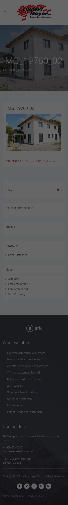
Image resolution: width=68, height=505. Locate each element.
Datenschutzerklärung (15, 252)
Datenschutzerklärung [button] (35, 310)
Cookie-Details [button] (17, 310)
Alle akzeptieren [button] (34, 277)
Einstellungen (26, 255)
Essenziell (16, 264)
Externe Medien (47, 264)
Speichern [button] (34, 288)
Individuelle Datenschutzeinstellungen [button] (34, 300)
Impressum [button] (52, 310)
